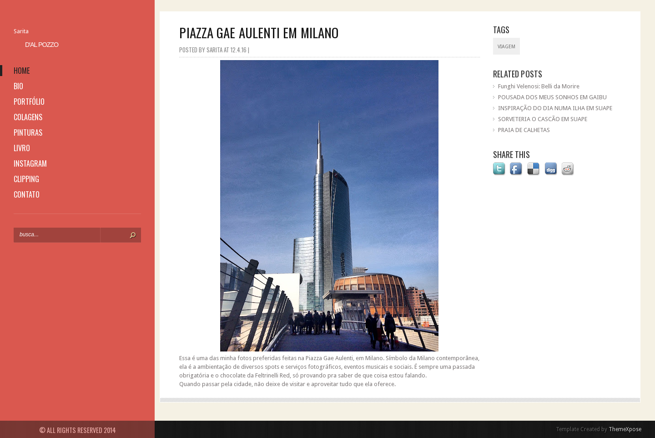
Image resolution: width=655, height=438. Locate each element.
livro (22, 148)
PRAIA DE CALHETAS (524, 130)
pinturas (28, 132)
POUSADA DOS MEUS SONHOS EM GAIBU (552, 97)
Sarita (21, 31)
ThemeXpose (625, 429)
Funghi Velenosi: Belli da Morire (538, 86)
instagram (30, 163)
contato (27, 194)
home (22, 70)
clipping (26, 178)
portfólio (29, 101)
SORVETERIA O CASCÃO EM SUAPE (542, 119)
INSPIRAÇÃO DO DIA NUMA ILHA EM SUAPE (555, 108)
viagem (506, 47)
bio (18, 86)
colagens (28, 117)
